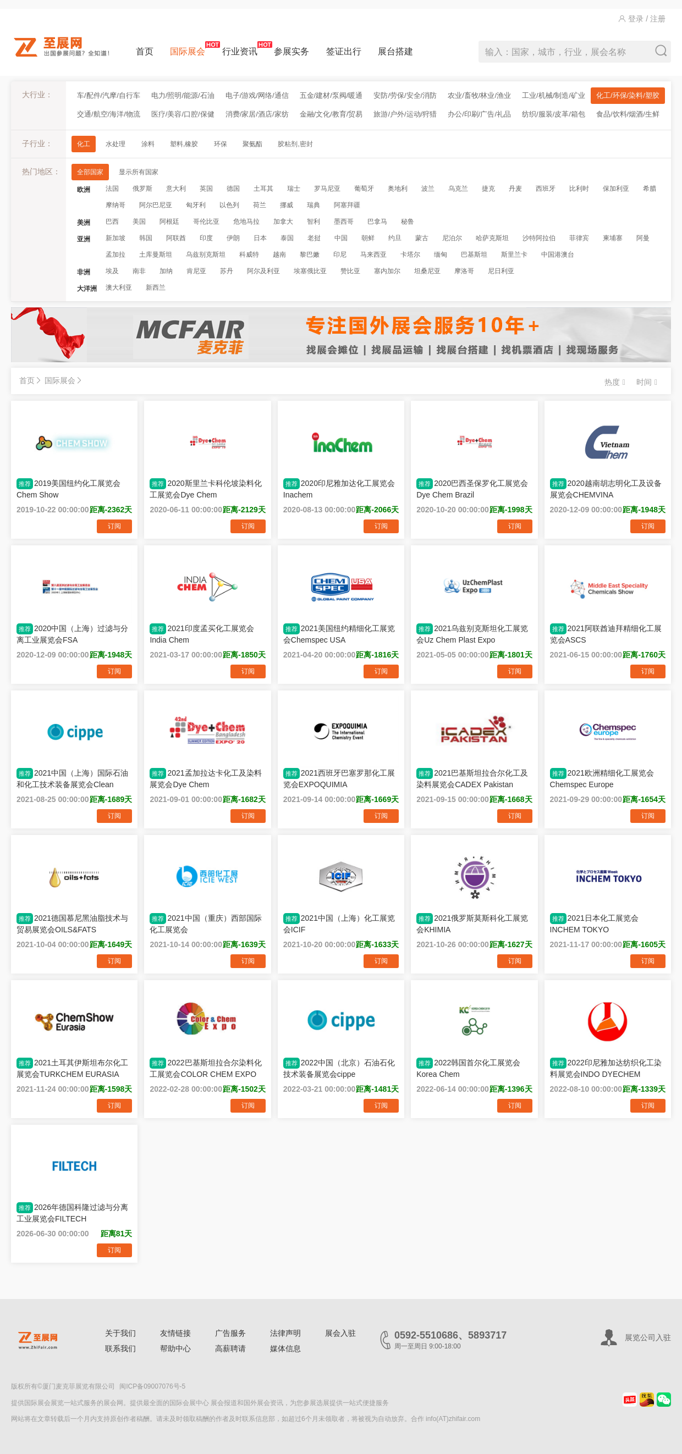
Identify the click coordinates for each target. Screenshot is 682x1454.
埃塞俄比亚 (310, 271)
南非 (139, 271)
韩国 (145, 238)
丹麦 (515, 188)
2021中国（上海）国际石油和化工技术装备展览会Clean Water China (72, 778)
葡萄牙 (364, 188)
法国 (112, 188)
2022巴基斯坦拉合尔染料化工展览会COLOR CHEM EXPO (205, 1068)
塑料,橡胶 (184, 144)
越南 (279, 254)
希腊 (649, 188)
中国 (341, 238)
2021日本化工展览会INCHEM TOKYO (594, 923)
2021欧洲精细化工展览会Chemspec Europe (602, 778)
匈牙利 (196, 205)
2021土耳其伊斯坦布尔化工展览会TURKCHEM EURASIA (72, 1068)
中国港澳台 (557, 254)
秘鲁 (407, 221)
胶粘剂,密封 (295, 144)
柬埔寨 (613, 238)
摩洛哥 (464, 271)
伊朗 (233, 238)
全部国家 (90, 172)
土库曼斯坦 (155, 254)
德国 (233, 188)
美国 (139, 221)
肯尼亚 (196, 271)
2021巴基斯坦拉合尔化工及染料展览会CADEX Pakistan (472, 778)
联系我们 (120, 1348)
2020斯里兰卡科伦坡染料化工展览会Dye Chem (205, 488)
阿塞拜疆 (347, 205)
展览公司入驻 (648, 1337)
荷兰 (259, 205)
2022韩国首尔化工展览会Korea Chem (468, 1068)
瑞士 (293, 188)
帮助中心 (175, 1348)
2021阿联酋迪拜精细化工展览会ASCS (606, 633)
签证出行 (343, 51)
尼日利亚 (501, 271)
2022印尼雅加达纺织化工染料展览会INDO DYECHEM (606, 1068)
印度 (206, 238)
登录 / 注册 (642, 18)
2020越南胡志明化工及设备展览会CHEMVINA (606, 488)
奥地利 (398, 188)
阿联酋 (176, 238)
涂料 (148, 144)
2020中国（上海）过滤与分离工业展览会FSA (72, 633)
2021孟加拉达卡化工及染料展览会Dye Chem (205, 778)
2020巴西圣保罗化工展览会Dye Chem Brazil (472, 488)
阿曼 (643, 238)
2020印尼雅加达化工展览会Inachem (339, 488)
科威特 (249, 254)
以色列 (229, 205)
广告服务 (230, 1333)
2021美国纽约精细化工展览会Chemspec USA (339, 633)
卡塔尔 (410, 254)
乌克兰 (458, 188)
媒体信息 (285, 1348)
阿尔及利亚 (263, 271)
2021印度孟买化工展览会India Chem (202, 633)
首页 (144, 51)
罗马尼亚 (327, 188)
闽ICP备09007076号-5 (152, 1386)
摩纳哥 (115, 205)
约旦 (395, 238)
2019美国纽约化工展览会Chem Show (68, 488)
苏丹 (226, 271)
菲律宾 (579, 238)
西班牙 (546, 188)
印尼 (339, 254)
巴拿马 (377, 221)
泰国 (287, 238)
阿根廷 (169, 221)
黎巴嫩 (310, 254)
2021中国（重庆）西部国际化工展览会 (205, 923)
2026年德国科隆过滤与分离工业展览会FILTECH (72, 1212)
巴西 (112, 221)
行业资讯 (239, 48)
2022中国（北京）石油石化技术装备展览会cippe (339, 1068)
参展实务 (291, 51)
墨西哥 (344, 221)
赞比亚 (350, 271)
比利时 (579, 188)
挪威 (286, 205)
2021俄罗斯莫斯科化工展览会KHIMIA (472, 923)
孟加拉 (115, 254)
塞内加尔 (387, 271)
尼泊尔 (452, 238)
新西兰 (156, 287)
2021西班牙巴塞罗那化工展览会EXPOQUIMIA (339, 778)
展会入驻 (340, 1333)
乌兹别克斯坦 (206, 254)
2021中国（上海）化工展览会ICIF (339, 923)
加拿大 (283, 221)
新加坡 (115, 238)
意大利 (176, 188)
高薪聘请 (230, 1348)
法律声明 (285, 1333)
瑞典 (313, 205)
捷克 (488, 188)
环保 (220, 144)
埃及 (112, 271)
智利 (313, 221)
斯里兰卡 (514, 254)
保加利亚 (616, 188)
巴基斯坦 (474, 254)
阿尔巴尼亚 (155, 205)
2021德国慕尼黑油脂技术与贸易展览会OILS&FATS (72, 923)
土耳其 (263, 188)
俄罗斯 (142, 188)
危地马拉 (246, 221)
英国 (206, 188)
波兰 (428, 188)
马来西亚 (373, 254)
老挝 (314, 238)
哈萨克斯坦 (492, 238)
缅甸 (440, 254)
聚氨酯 (252, 144)
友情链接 (175, 1333)
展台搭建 (395, 51)
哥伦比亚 (206, 221)
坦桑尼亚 (427, 271)
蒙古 (421, 238)
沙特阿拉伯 (539, 238)
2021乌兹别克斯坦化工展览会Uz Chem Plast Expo (472, 633)
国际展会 (187, 48)
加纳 (166, 271)
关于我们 (120, 1333)
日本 (260, 238)
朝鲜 (368, 238)
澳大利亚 (119, 287)
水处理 (115, 144)
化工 (83, 144)
